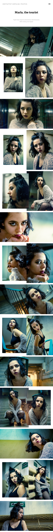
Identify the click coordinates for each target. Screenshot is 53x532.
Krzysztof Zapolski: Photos (15, 4)
